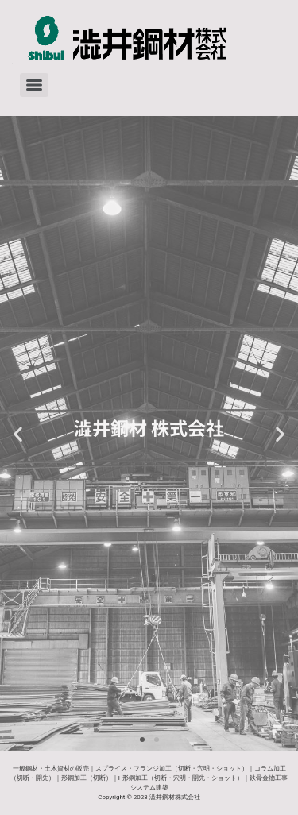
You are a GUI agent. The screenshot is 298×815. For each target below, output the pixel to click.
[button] (18, 434)
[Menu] (34, 85)
